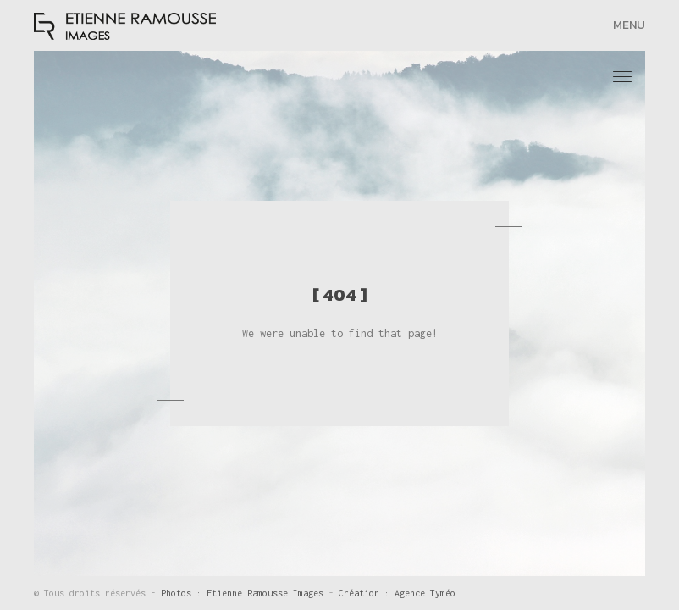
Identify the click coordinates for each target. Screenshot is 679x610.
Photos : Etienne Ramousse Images (244, 593)
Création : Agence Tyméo (397, 593)
